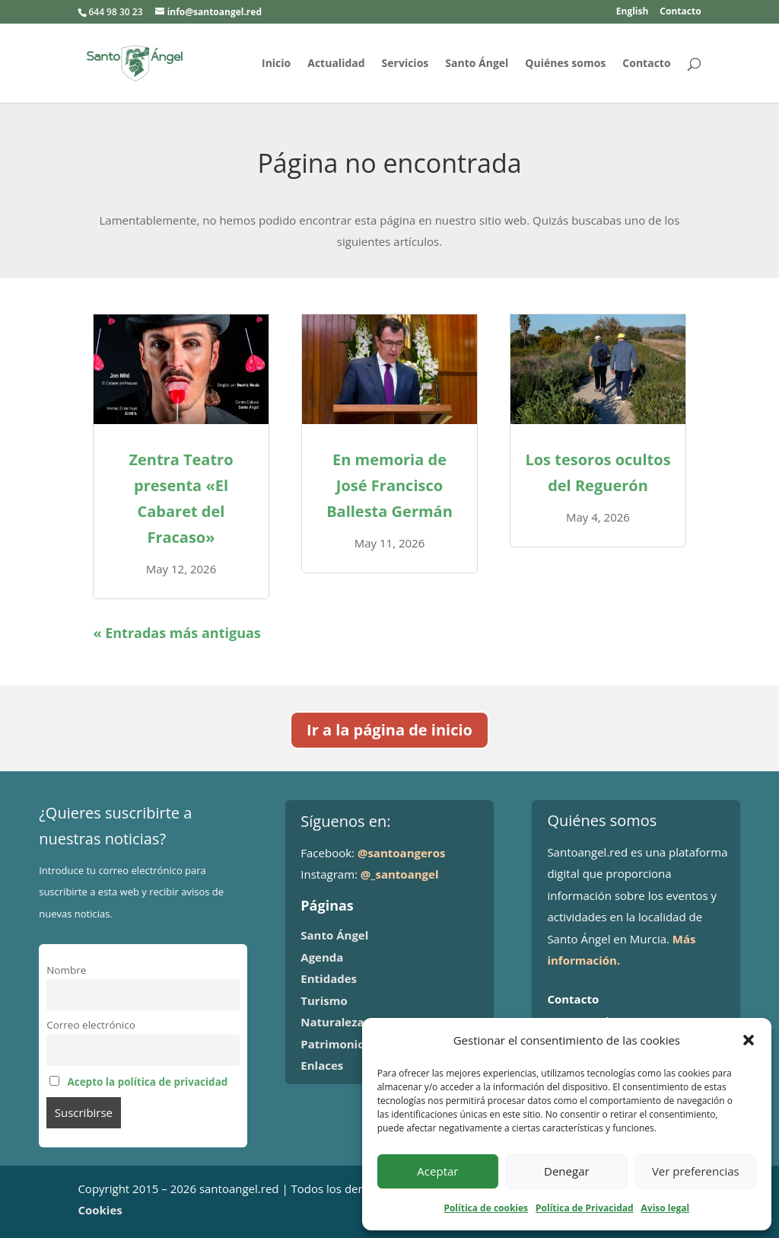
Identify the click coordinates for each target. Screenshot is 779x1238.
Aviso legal (665, 1207)
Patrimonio (332, 1043)
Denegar (567, 1171)
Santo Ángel (476, 64)
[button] (748, 1040)
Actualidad (335, 64)
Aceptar (437, 1171)
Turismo (323, 1000)
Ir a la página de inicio (389, 730)
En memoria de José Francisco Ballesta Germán (389, 485)
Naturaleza (332, 1021)
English (632, 12)
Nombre (66, 970)
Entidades (328, 978)
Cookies (100, 1209)
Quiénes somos (565, 64)
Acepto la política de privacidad (147, 1082)
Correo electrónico (90, 1025)
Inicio (276, 64)
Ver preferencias (695, 1171)
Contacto (680, 12)
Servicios (405, 64)
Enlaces (321, 1065)
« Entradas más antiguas (176, 633)
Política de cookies (486, 1207)
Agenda (321, 957)
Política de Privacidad (584, 1207)
